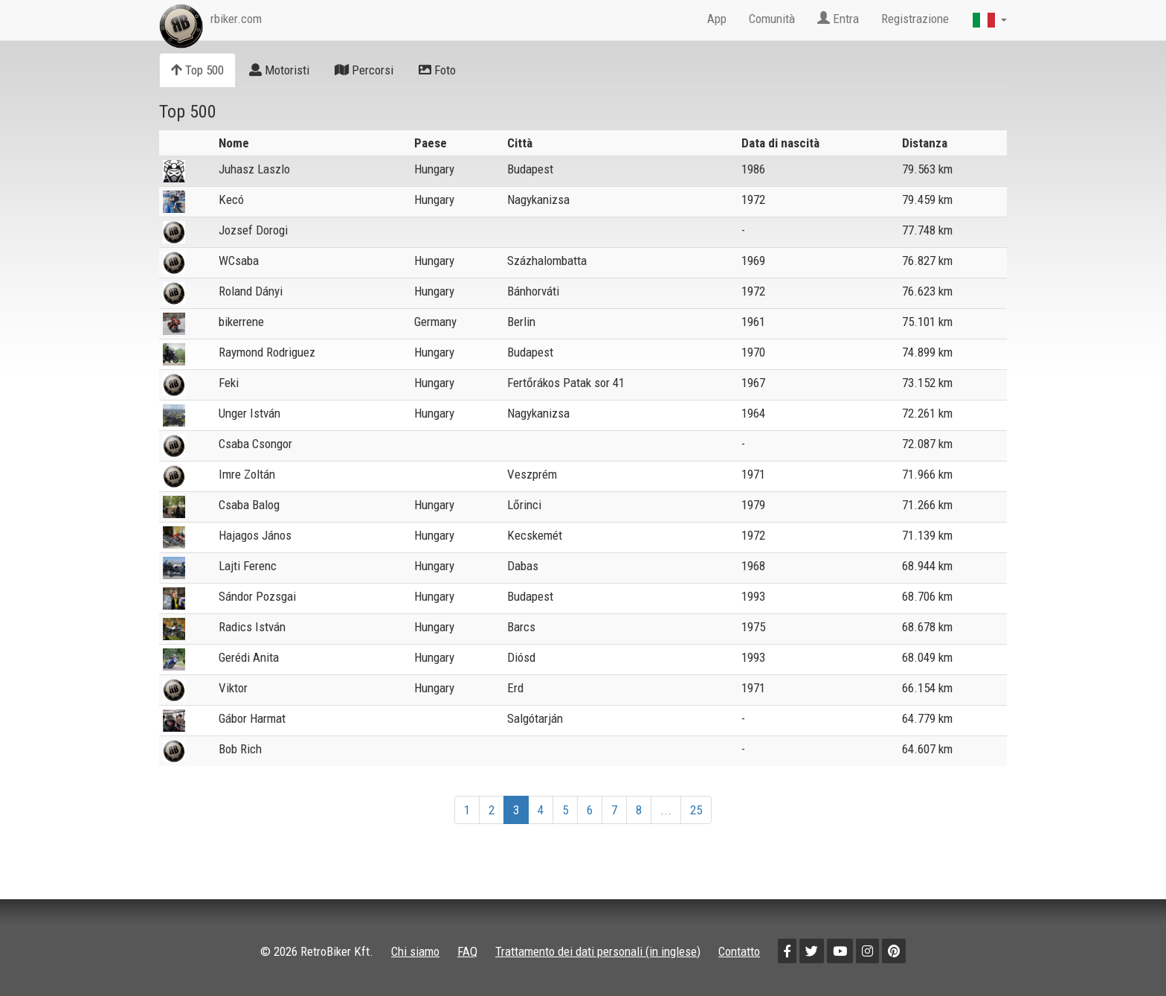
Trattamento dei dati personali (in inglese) (597, 951)
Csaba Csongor (255, 443)
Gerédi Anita (249, 657)
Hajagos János (255, 535)
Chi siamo (415, 951)
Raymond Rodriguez (267, 352)
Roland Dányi (251, 291)
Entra (838, 18)
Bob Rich (240, 748)
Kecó (231, 199)
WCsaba (239, 260)
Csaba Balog (249, 504)
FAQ (467, 951)
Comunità (772, 18)
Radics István (252, 626)
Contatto (739, 951)
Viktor (233, 687)
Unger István (249, 413)
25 (696, 809)
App (717, 18)
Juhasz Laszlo (254, 169)
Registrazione (915, 18)
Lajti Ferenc (248, 565)
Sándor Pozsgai (257, 596)
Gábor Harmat (252, 718)
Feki (229, 382)
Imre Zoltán (247, 474)
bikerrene (241, 321)
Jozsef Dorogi (253, 230)
